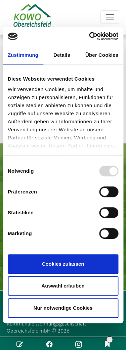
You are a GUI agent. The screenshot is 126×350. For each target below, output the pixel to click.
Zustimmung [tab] (23, 55)
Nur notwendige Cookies (63, 308)
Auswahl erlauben (62, 286)
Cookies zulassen (63, 264)
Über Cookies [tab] (101, 55)
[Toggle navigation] (109, 17)
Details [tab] (61, 55)
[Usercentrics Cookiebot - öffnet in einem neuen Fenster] (89, 36)
